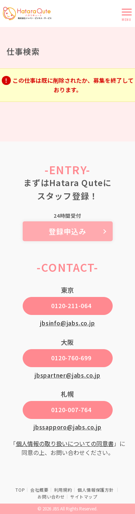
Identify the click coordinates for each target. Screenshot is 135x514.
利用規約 (63, 490)
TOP (20, 490)
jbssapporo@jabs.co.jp (67, 427)
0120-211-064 (71, 305)
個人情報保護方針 (96, 490)
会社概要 (39, 490)
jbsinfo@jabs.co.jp (67, 323)
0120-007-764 (71, 409)
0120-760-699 (71, 357)
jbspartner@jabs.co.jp (67, 375)
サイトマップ (84, 496)
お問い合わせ (51, 496)
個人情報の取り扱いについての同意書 (65, 443)
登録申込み (67, 231)
